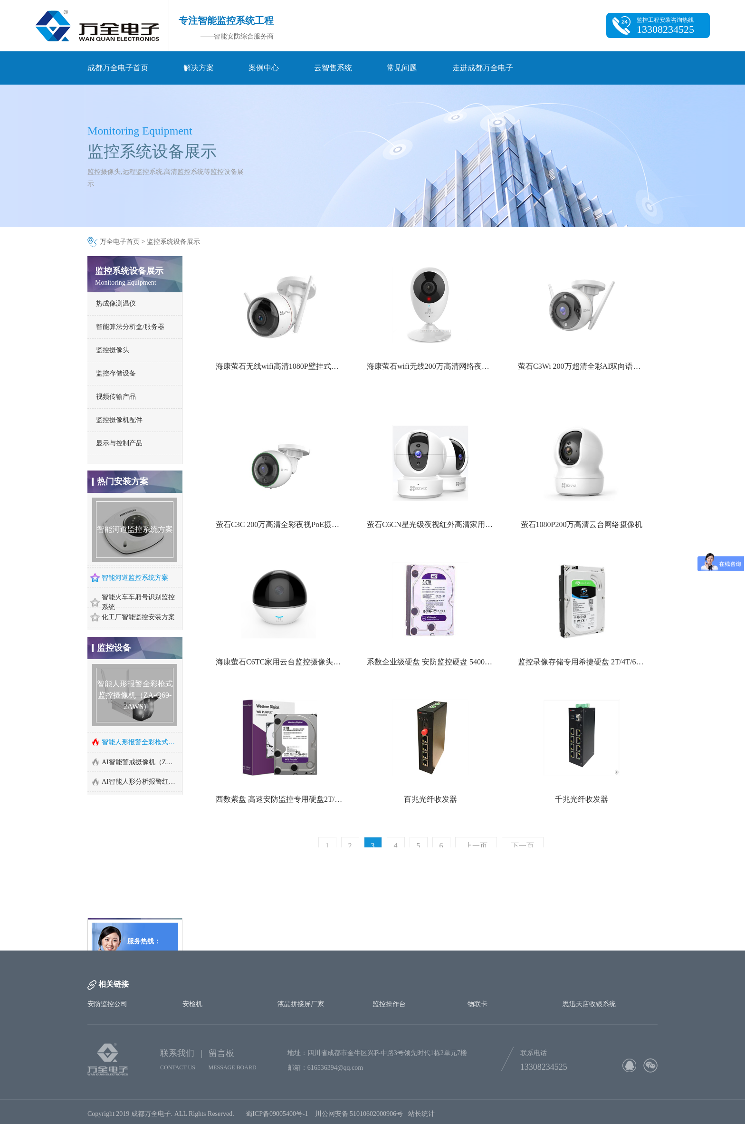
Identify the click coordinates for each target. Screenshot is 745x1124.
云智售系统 (333, 68)
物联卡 (477, 1004)
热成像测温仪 (116, 303)
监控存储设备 (116, 373)
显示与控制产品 (119, 443)
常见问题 (402, 68)
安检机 (192, 1004)
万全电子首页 (120, 241)
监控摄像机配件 (119, 419)
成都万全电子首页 (117, 68)
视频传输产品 (116, 396)
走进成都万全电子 (482, 68)
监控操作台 (389, 1004)
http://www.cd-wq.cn (133, 928)
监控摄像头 (112, 350)
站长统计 (421, 1116)
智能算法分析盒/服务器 (130, 326)
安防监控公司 (107, 1004)
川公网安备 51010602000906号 (361, 1116)
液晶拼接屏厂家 (300, 1004)
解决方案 (198, 68)
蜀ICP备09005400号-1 (277, 1116)
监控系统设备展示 (173, 241)
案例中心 (263, 68)
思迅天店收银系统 (589, 1004)
